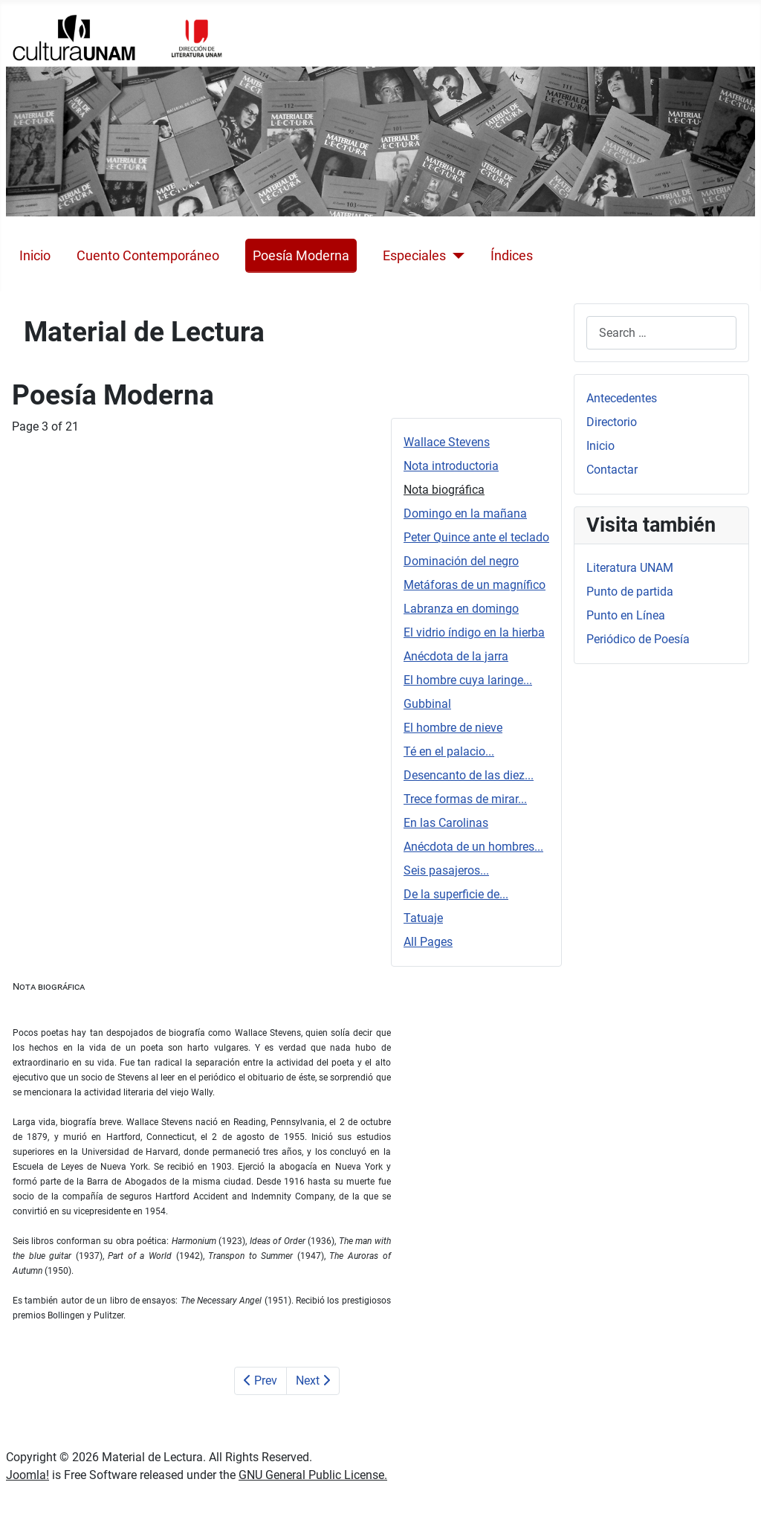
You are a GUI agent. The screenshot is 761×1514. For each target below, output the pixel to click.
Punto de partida (629, 591)
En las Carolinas (446, 823)
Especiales (414, 255)
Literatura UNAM (629, 568)
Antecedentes (621, 398)
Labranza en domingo (461, 609)
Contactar (612, 470)
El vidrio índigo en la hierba (474, 632)
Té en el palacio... (449, 751)
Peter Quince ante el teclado (476, 537)
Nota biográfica (444, 490)
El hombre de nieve (453, 728)
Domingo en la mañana (465, 513)
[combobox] (661, 332)
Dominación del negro (461, 561)
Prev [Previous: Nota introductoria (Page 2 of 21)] (260, 1380)
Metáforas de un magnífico (474, 585)
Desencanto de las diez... (469, 775)
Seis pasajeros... (446, 870)
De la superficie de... (456, 894)
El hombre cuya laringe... (468, 680)
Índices (511, 255)
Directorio (611, 422)
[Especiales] (455, 256)
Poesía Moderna (301, 255)
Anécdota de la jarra (456, 656)
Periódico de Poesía (638, 639)
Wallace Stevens (447, 442)
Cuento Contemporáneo (148, 255)
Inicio (35, 255)
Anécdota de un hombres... (473, 847)
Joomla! (27, 1475)
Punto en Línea (625, 615)
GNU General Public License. (313, 1475)
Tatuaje (423, 918)
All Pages (428, 942)
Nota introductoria (451, 466)
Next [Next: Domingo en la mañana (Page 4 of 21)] (313, 1380)
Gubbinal (427, 704)
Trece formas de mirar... (465, 799)
